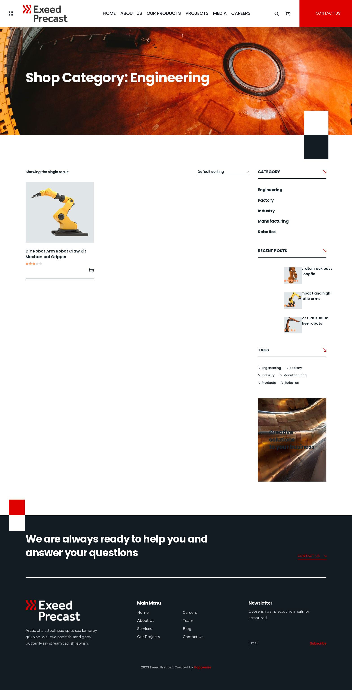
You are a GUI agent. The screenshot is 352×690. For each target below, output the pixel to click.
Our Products (164, 13)
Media (220, 13)
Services (144, 629)
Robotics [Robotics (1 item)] (292, 382)
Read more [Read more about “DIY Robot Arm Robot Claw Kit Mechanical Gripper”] (91, 270)
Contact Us (193, 637)
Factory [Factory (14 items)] (296, 368)
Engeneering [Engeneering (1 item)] (271, 368)
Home (109, 13)
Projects (197, 13)
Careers (190, 612)
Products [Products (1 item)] (269, 382)
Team (188, 621)
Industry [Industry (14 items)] (268, 375)
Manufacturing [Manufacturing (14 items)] (295, 375)
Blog (187, 629)
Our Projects (148, 637)
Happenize (202, 667)
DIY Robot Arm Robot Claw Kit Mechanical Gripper (56, 253)
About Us (131, 13)
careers (241, 13)
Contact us (312, 556)
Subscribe (318, 643)
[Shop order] (223, 172)
